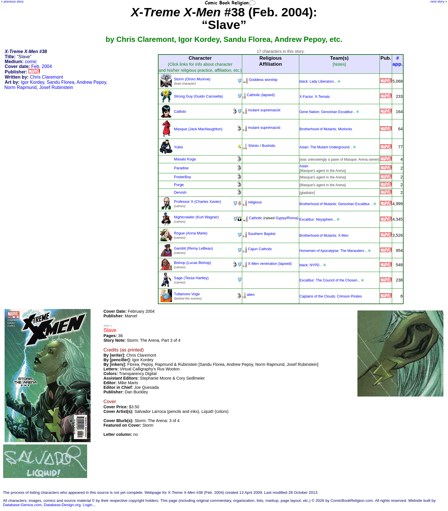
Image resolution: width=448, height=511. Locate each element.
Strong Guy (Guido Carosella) (198, 96)
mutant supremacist (264, 110)
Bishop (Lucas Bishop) (192, 263)
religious (255, 202)
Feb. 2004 (41, 66)
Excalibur (307, 219)
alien (251, 294)
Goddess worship (263, 79)
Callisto (180, 111)
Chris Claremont (46, 77)
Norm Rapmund (20, 87)
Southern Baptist (261, 234)
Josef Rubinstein (56, 87)
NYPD (314, 265)
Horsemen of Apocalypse (319, 251)
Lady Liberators (322, 81)
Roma (292, 218)
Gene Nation (309, 112)
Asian (304, 147)
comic (31, 61)
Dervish (180, 192)
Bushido (268, 145)
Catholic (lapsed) (261, 95)
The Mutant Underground (329, 147)
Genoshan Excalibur (337, 112)
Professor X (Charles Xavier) (197, 201)
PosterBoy (182, 177)
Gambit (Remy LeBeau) (193, 248)
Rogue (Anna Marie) (191, 233)
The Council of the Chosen (336, 280)
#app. (397, 61)
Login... (89, 505)
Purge (179, 184)
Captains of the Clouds (317, 296)
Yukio (178, 147)
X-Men (343, 236)
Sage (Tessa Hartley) (191, 278)
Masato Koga (185, 159)
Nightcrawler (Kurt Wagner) (196, 217)
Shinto (253, 145)
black (304, 81)
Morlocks (345, 129)
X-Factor (306, 97)
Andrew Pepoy (91, 82)
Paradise (181, 168)
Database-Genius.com (22, 505)
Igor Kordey (32, 82)
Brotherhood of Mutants (318, 129)
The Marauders (352, 251)
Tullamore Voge (187, 294)
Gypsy (281, 218)
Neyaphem (324, 219)
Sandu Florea (60, 82)
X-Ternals (322, 97)
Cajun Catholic (260, 249)
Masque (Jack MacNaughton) (198, 129)
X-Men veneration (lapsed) (270, 263)
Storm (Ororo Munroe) (192, 79)
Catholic (255, 218)
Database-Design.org (62, 505)
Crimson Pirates (349, 296)
